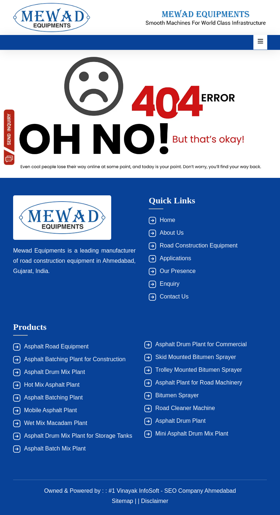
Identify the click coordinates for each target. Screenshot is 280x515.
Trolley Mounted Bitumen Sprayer (198, 370)
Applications (175, 258)
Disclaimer (154, 501)
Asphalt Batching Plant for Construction (74, 359)
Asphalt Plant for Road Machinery (198, 382)
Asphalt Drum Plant (180, 421)
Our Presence (178, 271)
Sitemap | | (126, 501)
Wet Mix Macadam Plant (55, 423)
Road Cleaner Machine (185, 408)
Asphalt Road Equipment (56, 346)
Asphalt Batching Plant (53, 397)
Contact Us (174, 296)
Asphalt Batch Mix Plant (55, 448)
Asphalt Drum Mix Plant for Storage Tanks (78, 436)
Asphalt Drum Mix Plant (54, 372)
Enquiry (169, 284)
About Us (172, 233)
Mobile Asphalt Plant (50, 410)
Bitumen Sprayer (177, 395)
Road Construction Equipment (198, 245)
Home (167, 220)
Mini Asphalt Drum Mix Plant (191, 433)
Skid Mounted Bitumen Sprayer (195, 357)
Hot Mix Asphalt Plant (51, 385)
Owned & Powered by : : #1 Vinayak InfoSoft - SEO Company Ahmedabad (140, 491)
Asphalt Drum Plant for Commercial (201, 344)
